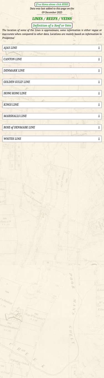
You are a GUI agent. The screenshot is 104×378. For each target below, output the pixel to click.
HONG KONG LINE (15, 93)
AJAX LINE (10, 48)
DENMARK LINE (14, 70)
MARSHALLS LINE (15, 116)
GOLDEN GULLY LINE (17, 82)
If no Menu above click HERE (52, 4)
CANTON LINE (13, 59)
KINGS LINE (11, 104)
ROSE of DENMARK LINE (19, 127)
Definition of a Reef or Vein (52, 25)
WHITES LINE (12, 139)
